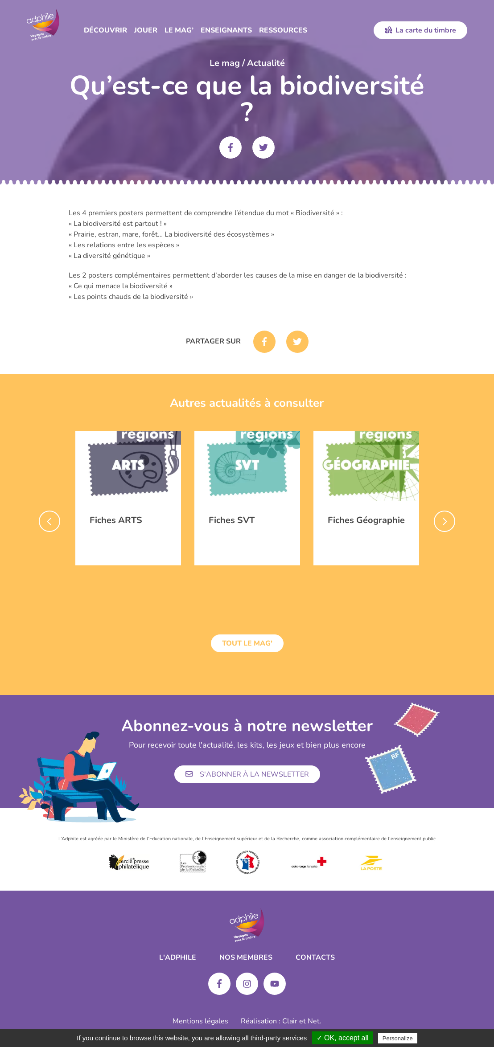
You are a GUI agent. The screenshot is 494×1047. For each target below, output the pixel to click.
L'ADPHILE (177, 957)
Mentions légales (200, 1021)
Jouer (145, 30)
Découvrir (105, 30)
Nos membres (245, 957)
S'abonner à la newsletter (247, 774)
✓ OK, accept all (343, 1038)
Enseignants (226, 30)
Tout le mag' (247, 643)
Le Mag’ (179, 30)
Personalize (398, 1038)
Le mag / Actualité (247, 63)
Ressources (283, 30)
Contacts (315, 957)
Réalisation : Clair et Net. (281, 1021)
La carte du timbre (420, 30)
